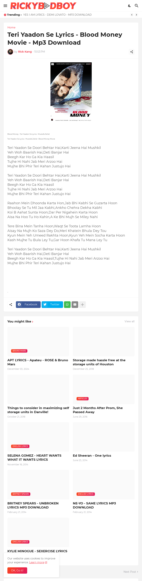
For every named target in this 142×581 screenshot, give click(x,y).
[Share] (132, 52)
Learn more (36, 562)
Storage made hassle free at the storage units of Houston (99, 362)
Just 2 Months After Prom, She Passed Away (98, 410)
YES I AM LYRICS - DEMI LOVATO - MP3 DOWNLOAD (57, 14)
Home (11, 27)
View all (130, 321)
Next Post (130, 571)
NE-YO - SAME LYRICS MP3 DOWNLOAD (94, 505)
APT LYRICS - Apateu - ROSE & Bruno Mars (37, 362)
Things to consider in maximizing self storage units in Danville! (38, 410)
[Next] (136, 15)
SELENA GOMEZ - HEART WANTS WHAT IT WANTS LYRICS (34, 457)
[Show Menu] (5, 6)
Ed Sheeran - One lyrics (92, 455)
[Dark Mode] (129, 6)
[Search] (137, 6)
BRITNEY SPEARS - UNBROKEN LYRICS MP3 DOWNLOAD (33, 505)
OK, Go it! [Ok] (17, 570)
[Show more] (82, 304)
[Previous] (132, 15)
